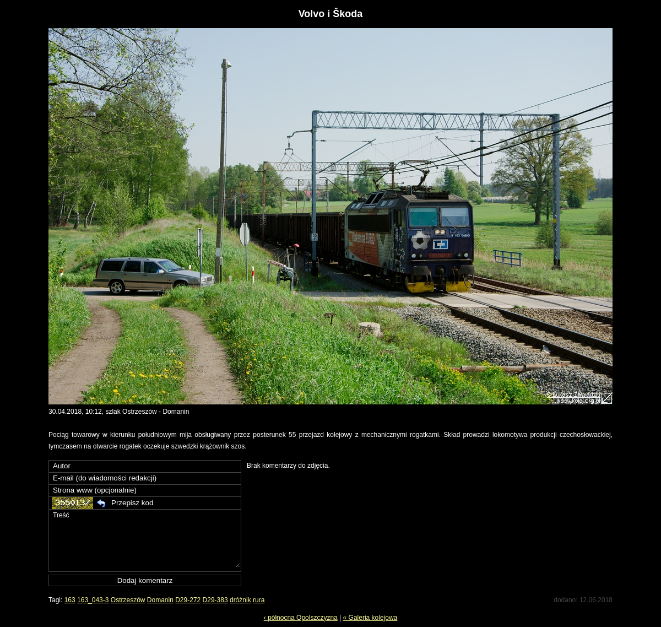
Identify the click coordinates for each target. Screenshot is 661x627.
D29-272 (188, 600)
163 (69, 600)
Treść (146, 538)
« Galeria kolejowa (370, 617)
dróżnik (240, 600)
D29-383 (215, 600)
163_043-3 (93, 600)
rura (258, 600)
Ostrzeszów (128, 600)
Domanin (160, 600)
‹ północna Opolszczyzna (301, 617)
